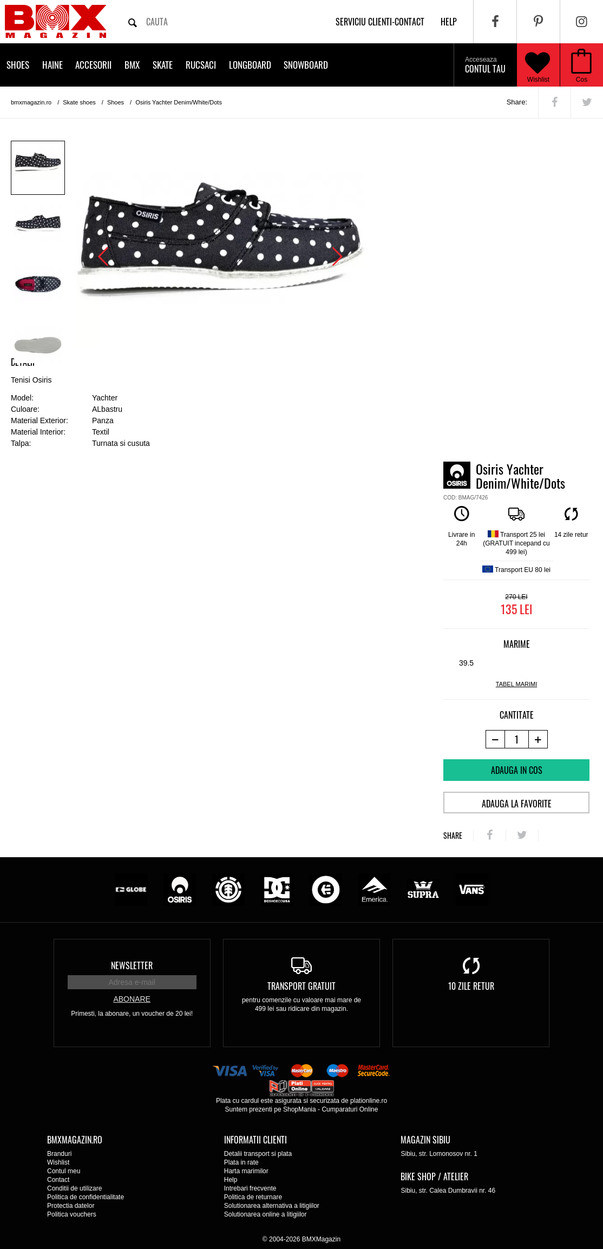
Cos (581, 79)
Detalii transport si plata (258, 1154)
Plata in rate (241, 1162)
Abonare (131, 999)
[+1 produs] (538, 739)
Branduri (59, 1154)
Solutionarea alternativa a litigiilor (271, 1205)
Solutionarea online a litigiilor (265, 1214)
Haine (52, 64)
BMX (132, 64)
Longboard (250, 64)
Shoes (17, 64)
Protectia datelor (70, 1205)
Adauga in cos (516, 770)
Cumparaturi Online (350, 1109)
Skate (163, 64)
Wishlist (537, 65)
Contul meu (63, 1171)
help (449, 21)
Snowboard (306, 64)
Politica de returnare (253, 1197)
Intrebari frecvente (250, 1188)
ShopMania (299, 1109)
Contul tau (485, 65)
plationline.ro (368, 1101)
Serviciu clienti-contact (380, 21)
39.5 (466, 663)
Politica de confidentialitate (85, 1197)
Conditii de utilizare (74, 1188)
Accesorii (93, 64)
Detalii (23, 362)
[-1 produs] (495, 739)
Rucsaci (201, 64)
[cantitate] (516, 739)
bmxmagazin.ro (31, 102)
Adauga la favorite (517, 803)
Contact (58, 1180)
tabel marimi (516, 684)
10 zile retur (471, 986)
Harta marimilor (246, 1171)
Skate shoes (79, 102)
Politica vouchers (71, 1214)
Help (231, 1180)
